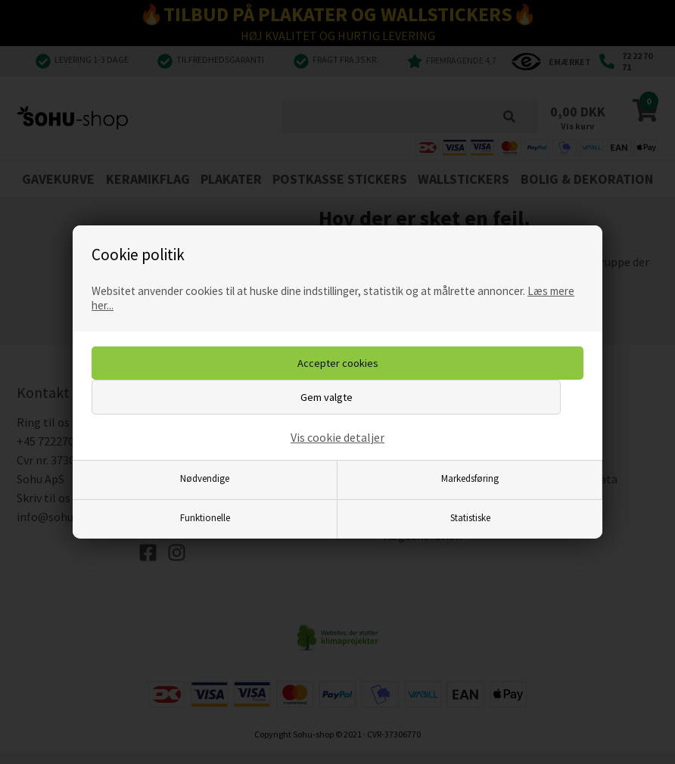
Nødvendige (204, 478)
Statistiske (470, 517)
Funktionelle (205, 517)
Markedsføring (470, 478)
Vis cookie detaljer (337, 437)
